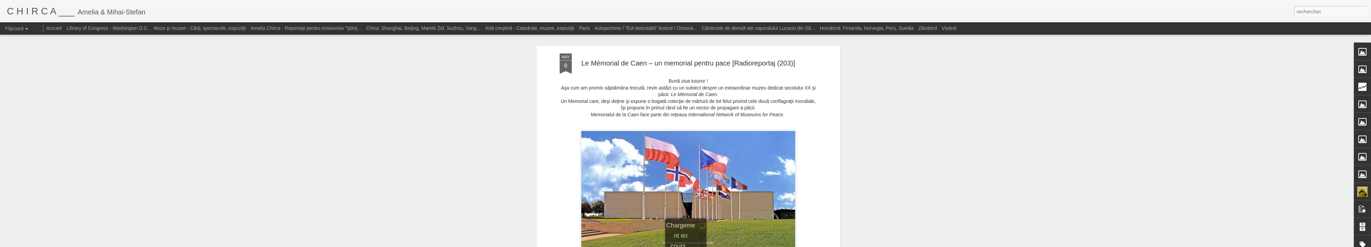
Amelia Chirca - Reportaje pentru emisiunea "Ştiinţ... (306, 28)
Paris (584, 28)
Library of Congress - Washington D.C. (107, 28)
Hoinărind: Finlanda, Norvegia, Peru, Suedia (866, 28)
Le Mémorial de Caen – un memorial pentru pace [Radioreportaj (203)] (688, 51)
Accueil (54, 28)
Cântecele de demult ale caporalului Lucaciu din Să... (758, 28)
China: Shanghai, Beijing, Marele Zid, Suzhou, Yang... (423, 28)
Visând (949, 28)
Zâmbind (927, 28)
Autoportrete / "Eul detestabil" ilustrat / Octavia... (646, 28)
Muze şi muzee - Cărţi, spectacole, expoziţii (200, 28)
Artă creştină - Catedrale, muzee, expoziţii (529, 28)
